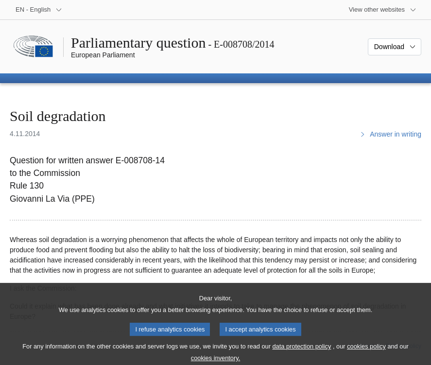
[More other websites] (382, 9)
